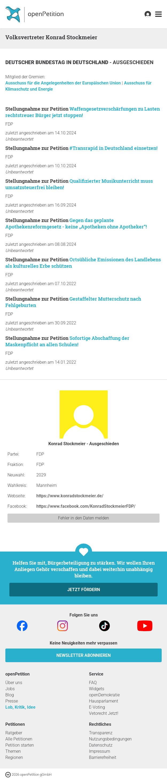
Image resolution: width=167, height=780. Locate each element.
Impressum (99, 751)
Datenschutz (100, 745)
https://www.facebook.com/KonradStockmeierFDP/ (85, 506)
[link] (158, 14)
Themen (13, 751)
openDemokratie (104, 694)
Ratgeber (13, 732)
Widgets (96, 688)
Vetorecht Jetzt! (103, 713)
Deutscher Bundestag (35, 62)
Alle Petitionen (18, 739)
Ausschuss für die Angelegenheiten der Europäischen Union (63, 83)
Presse (11, 701)
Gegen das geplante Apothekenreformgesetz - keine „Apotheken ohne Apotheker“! (76, 223)
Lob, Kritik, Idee (20, 707)
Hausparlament (103, 701)
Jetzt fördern (83, 589)
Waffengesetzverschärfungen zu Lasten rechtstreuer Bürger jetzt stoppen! (82, 112)
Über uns (13, 682)
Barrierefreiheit (102, 757)
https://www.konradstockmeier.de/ (69, 495)
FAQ (93, 682)
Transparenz (100, 732)
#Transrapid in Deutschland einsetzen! (113, 148)
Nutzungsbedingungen (110, 739)
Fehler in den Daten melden (83, 518)
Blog (9, 694)
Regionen (14, 757)
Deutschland (91, 62)
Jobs (10, 688)
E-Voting (97, 707)
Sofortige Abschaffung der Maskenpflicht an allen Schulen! (67, 341)
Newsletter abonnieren (83, 655)
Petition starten (19, 745)
